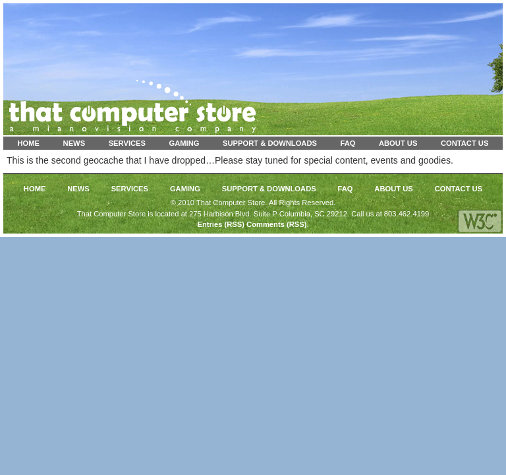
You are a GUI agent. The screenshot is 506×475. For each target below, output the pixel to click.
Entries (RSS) (220, 224)
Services (127, 143)
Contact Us (465, 143)
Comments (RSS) (276, 224)
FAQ (347, 143)
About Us (398, 143)
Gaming (184, 143)
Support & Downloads (270, 143)
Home (29, 143)
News (74, 143)
